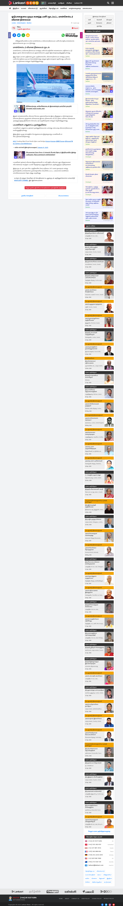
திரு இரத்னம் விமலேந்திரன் (94, 777)
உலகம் (23, 8)
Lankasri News (26, 905)
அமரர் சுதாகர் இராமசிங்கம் (93, 718)
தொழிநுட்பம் (53, 8)
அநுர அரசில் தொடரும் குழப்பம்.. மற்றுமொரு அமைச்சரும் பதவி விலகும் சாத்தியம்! (93, 139)
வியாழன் (109, 20)
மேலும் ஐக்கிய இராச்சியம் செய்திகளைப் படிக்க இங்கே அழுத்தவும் (45, 188)
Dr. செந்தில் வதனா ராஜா (93, 475)
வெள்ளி (99, 20)
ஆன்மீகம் (43, 8)
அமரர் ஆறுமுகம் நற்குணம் (93, 304)
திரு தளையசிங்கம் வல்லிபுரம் (94, 261)
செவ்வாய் (99, 23)
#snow (47, 141)
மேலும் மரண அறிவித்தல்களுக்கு (99, 831)
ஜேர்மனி (102, 878)
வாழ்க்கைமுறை (75, 8)
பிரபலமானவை (63, 196)
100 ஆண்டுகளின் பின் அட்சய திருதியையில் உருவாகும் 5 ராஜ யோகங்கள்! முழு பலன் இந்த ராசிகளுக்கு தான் (92, 126)
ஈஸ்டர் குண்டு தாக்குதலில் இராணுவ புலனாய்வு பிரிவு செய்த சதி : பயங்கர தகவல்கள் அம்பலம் (93, 51)
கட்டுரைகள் (107, 882)
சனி (89, 20)
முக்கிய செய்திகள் (27, 196)
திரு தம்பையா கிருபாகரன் (93, 763)
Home (61, 898)
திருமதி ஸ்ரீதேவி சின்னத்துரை (94, 647)
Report (75, 28)
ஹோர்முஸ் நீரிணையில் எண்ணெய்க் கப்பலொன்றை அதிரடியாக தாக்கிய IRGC (93, 164)
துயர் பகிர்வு (90, 226)
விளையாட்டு (33, 8)
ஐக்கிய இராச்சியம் (24, 29)
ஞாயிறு (99, 26)
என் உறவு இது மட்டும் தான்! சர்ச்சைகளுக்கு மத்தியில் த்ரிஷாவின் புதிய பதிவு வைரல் (92, 215)
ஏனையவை (87, 8)
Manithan (88, 68)
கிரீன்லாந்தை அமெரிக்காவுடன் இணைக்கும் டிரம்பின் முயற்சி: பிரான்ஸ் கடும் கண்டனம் (49, 107)
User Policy (86, 898)
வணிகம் (63, 8)
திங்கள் (109, 23)
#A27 (15, 141)
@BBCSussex (60, 141)
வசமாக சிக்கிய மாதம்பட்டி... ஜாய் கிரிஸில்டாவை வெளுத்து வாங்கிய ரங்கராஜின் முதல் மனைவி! (93, 89)
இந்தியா (16, 8)
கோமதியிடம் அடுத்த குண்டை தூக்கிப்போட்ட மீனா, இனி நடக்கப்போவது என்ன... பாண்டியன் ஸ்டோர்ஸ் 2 (93, 189)
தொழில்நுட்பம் (89, 871)
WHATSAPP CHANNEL (21, 180)
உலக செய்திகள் (90, 875)
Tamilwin (88, 56)
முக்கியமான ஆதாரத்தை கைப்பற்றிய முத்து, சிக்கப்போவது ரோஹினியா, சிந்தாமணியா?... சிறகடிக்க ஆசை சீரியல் (93, 152)
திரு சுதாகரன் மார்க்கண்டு (93, 791)
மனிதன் (61, 3)
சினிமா (69, 3)
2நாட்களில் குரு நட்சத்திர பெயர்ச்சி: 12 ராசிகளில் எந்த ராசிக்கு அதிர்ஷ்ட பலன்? (93, 202)
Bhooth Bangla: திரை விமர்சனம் (92, 175)
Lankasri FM (78, 3)
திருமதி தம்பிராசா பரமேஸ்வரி (94, 233)
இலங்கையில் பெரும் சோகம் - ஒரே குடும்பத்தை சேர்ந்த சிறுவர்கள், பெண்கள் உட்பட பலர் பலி (92, 101)
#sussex (53, 141)
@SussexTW (69, 141)
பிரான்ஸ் (94, 878)
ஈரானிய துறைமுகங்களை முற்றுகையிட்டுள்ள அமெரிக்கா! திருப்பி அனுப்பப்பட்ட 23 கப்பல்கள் (93, 76)
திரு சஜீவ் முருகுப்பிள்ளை (93, 519)
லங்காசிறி (52, 3)
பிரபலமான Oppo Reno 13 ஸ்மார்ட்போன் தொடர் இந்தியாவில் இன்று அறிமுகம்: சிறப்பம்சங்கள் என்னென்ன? (51, 153)
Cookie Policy (97, 898)
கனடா (99, 875)
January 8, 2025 (43, 147)
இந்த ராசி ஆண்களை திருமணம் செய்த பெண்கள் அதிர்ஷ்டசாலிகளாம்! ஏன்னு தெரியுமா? (92, 63)
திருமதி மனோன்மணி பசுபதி (94, 489)
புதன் (89, 23)
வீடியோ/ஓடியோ (97, 882)
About (67, 898)
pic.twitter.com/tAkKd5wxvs (22, 144)
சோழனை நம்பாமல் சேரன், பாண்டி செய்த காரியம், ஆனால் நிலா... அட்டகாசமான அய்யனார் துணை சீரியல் (93, 38)
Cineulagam (88, 43)
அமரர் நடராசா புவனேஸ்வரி (93, 461)
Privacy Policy (109, 898)
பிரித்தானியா (107, 875)
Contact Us (75, 898)
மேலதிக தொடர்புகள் (94, 837)
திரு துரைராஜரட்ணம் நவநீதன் (94, 690)
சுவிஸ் (87, 878)
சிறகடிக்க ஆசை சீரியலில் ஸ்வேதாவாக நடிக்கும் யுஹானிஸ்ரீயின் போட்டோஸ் (93, 114)
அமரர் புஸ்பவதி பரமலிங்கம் (93, 676)
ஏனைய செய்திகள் (93, 31)
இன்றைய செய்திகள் (99, 16)
